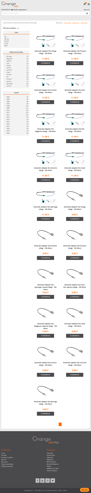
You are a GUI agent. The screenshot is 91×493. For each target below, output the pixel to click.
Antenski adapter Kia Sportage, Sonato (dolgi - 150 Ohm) (45, 287)
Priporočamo (67, 23)
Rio (17, 77)
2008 (17, 106)
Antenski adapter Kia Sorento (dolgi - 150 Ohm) (45, 169)
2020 (17, 133)
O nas (3, 453)
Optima (17, 61)
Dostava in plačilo (7, 457)
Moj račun (4, 462)
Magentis (17, 59)
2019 (17, 131)
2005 (17, 99)
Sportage (17, 84)
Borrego (17, 56)
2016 (17, 124)
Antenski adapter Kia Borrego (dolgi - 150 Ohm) (45, 403)
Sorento (17, 79)
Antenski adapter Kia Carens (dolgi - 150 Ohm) (45, 91)
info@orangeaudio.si (20, 10)
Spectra (17, 81)
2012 (17, 115)
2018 (17, 129)
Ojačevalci (50, 457)
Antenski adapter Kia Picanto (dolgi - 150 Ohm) (74, 52)
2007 (17, 104)
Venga (17, 65)
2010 (17, 110)
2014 (17, 120)
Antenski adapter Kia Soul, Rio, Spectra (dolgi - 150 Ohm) (74, 286)
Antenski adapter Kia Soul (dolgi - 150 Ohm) (75, 91)
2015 (17, 122)
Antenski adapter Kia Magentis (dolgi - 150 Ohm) (45, 130)
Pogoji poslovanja (7, 466)
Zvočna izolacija (52, 471)
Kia (35, 23)
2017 (17, 126)
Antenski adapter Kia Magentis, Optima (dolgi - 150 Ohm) (45, 326)
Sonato (17, 86)
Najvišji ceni (84, 23)
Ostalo (49, 466)
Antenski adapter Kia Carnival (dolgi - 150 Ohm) (74, 364)
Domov (5, 23)
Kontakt (3, 455)
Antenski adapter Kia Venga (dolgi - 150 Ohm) (45, 52)
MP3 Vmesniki (51, 462)
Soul (17, 63)
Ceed (17, 72)
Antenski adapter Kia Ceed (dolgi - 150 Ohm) (74, 169)
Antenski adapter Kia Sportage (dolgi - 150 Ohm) (45, 208)
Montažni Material (52, 464)
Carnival (17, 70)
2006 (17, 101)
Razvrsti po (59, 23)
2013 (17, 117)
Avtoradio (50, 453)
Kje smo (3, 460)
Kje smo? (87, 10)
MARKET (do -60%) (52, 468)
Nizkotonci (50, 460)
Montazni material (13, 23)
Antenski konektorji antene (26, 23)
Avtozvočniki (51, 455)
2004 (17, 97)
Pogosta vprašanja (7, 464)
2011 (17, 113)
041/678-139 (6, 10)
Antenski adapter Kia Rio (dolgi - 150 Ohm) (74, 130)
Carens (17, 68)
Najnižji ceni (75, 23)
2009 (17, 108)
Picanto (17, 74)
